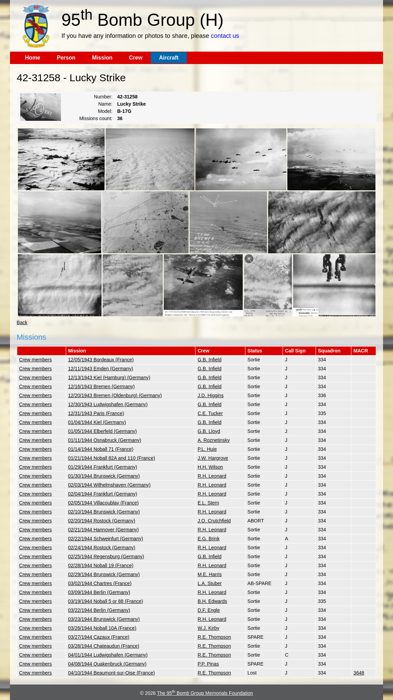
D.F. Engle (209, 610)
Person (66, 58)
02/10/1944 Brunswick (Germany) (104, 512)
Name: (105, 104)
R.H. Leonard (212, 476)
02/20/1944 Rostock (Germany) (101, 520)
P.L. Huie (207, 449)
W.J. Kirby (208, 628)
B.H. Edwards (212, 601)
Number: (103, 96)
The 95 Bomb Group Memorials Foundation (205, 693)
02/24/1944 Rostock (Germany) (101, 547)
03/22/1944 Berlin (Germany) (99, 610)
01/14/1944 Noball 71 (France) (101, 449)
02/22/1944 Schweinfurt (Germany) (105, 538)
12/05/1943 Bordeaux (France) (101, 359)
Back (22, 322)
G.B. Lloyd (209, 431)
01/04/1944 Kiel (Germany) (97, 422)
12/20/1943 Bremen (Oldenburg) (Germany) (115, 395)
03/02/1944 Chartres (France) (99, 583)
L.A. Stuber (210, 583)
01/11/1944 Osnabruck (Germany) (104, 440)
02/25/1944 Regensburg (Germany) (106, 556)
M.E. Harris (210, 574)
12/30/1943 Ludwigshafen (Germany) (108, 404)
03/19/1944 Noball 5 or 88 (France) (105, 601)
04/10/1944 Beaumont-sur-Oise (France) (111, 673)
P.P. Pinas (208, 664)
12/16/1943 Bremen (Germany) (101, 386)
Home (32, 58)
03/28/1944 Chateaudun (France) (103, 646)
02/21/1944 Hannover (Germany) (103, 529)
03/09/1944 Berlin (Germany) (99, 592)
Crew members (35, 359)
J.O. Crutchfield (214, 520)
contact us (225, 35)
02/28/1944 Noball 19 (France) (101, 565)
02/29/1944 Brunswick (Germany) (104, 574)
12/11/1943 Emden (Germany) (100, 368)
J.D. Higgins (210, 395)
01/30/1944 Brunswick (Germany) (104, 476)
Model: (105, 111)
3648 (358, 673)
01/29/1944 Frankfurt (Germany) (102, 467)
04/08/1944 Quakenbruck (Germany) (107, 664)
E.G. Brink (209, 538)
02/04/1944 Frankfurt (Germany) (102, 494)
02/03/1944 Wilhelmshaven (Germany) (109, 485)
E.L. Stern (208, 503)
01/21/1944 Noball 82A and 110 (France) (111, 458)
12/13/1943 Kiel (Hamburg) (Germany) (109, 377)
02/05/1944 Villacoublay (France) (103, 503)
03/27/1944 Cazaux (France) (98, 637)
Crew (135, 58)
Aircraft (169, 58)
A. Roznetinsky (214, 440)
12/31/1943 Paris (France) (96, 413)
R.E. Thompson (214, 637)
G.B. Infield (209, 359)
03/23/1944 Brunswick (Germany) (104, 619)
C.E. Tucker (210, 413)
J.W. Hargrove (213, 458)
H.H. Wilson (210, 467)
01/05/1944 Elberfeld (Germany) (102, 431)
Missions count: (95, 118)
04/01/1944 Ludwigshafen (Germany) (108, 655)
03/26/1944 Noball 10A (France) (102, 628)
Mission (102, 58)
